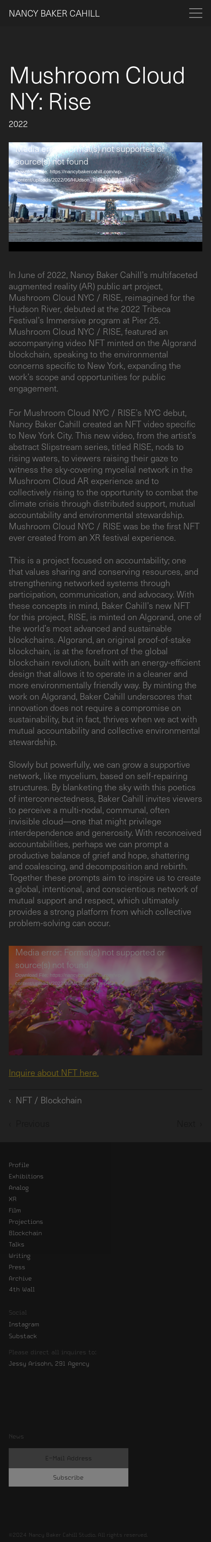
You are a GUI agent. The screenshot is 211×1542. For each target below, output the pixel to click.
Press (17, 1267)
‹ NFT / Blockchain (45, 1100)
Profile (19, 1165)
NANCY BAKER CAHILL (54, 13)
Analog (19, 1188)
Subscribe (68, 1477)
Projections (26, 1222)
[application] (105, 196)
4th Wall (22, 1289)
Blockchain (25, 1233)
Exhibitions (26, 1176)
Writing (19, 1256)
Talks (16, 1244)
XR (13, 1199)
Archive (20, 1278)
